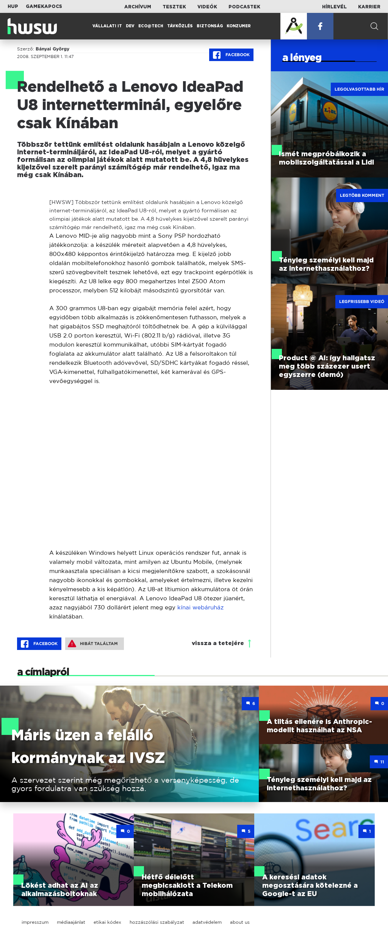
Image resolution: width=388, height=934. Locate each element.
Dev (130, 26)
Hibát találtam (93, 643)
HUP (13, 6)
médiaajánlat (71, 922)
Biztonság (210, 26)
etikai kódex (107, 922)
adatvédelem (207, 922)
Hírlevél (334, 7)
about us (240, 922)
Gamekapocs (44, 6)
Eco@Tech (150, 26)
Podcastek (244, 7)
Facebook (231, 55)
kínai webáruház (200, 607)
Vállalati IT (107, 26)
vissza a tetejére (218, 643)
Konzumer (239, 26)
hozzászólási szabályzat (157, 922)
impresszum (35, 922)
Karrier (369, 7)
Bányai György (52, 49)
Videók (207, 7)
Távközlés (180, 26)
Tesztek (174, 7)
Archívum (137, 7)
